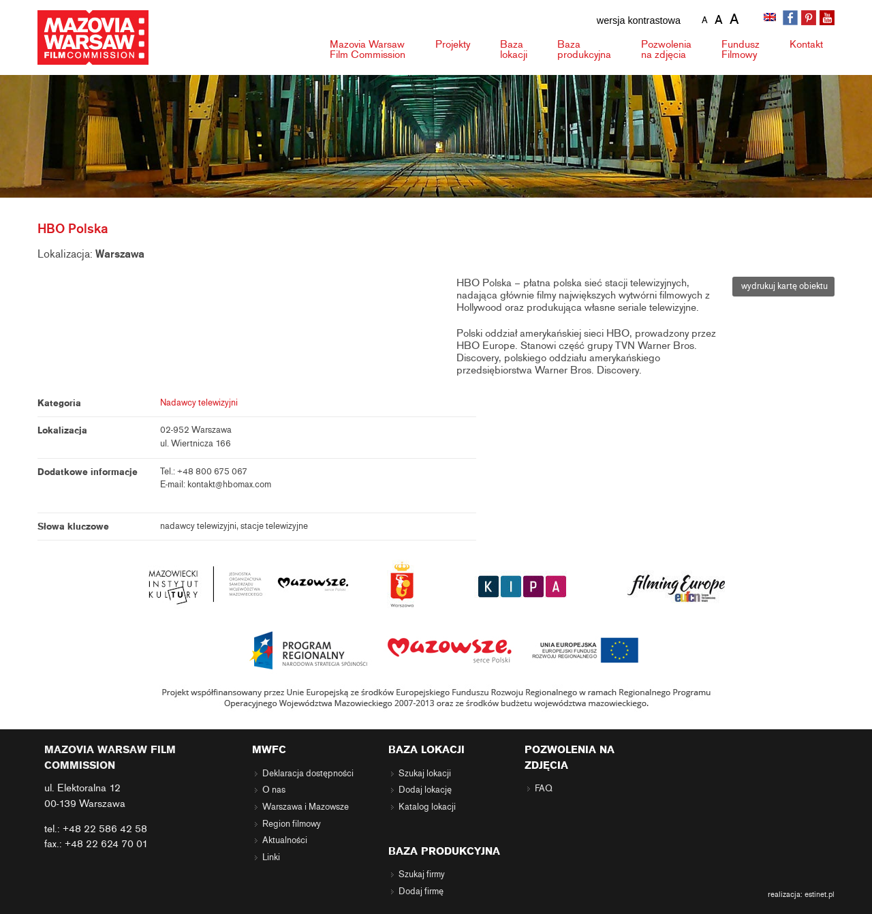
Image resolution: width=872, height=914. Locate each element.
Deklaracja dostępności (308, 773)
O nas (273, 789)
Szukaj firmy (422, 874)
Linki (271, 857)
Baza (513, 49)
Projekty (452, 44)
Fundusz (740, 49)
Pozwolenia (666, 49)
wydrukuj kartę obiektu (783, 286)
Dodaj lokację (425, 789)
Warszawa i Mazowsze (305, 807)
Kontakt (806, 44)
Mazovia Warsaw (367, 49)
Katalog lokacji (427, 807)
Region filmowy (291, 824)
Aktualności (284, 840)
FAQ (543, 788)
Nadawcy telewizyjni (199, 402)
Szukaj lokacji (425, 773)
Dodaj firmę (421, 891)
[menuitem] (771, 18)
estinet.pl (820, 894)
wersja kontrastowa (639, 20)
